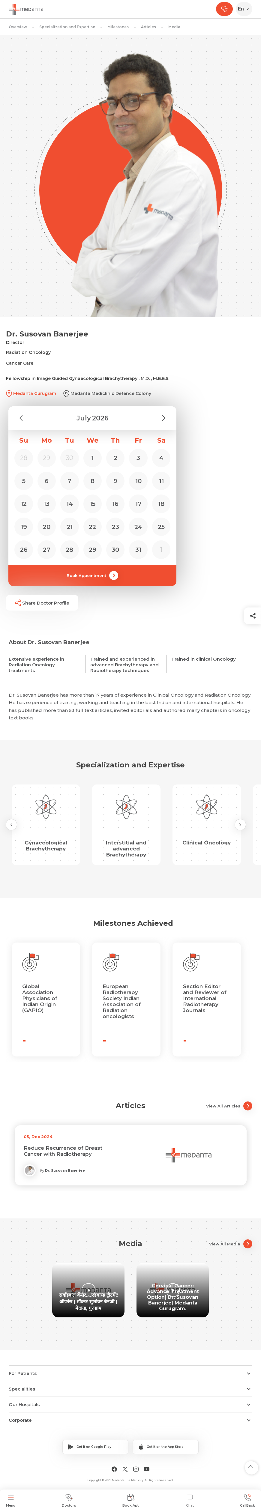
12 (24, 503)
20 (46, 526)
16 (115, 503)
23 (115, 526)
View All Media (230, 1243)
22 (92, 526)
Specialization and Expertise (67, 27)
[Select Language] (245, 9)
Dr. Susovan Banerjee (65, 1170)
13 (47, 503)
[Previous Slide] (11, 824)
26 (24, 549)
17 (138, 503)
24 (138, 526)
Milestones (118, 27)
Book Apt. (131, 1501)
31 (138, 549)
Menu (10, 1501)
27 (46, 549)
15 (92, 503)
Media (174, 27)
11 (161, 481)
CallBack (247, 1501)
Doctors (69, 1501)
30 (115, 549)
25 (161, 526)
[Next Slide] (240, 824)
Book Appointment (92, 575)
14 (69, 503)
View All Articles (229, 1105)
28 (69, 549)
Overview (18, 27)
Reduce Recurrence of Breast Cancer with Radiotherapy (63, 1151)
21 (70, 526)
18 (161, 503)
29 (92, 549)
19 (24, 526)
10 (138, 481)
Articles (148, 27)
